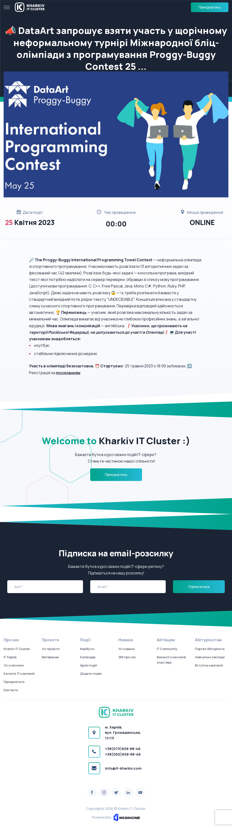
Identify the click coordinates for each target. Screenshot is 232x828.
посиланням (68, 372)
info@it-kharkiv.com (123, 768)
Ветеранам (50, 657)
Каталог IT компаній (19, 673)
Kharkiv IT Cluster (17, 649)
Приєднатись (210, 7)
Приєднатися (14, 682)
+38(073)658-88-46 (123, 748)
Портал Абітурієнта (210, 649)
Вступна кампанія (209, 665)
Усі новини (126, 649)
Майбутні (87, 649)
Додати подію (91, 673)
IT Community (167, 649)
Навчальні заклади (210, 657)
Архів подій (88, 665)
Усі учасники (14, 665)
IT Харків (10, 657)
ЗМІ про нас (127, 657)
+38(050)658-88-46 (123, 754)
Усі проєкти (51, 649)
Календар (87, 657)
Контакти (11, 690)
